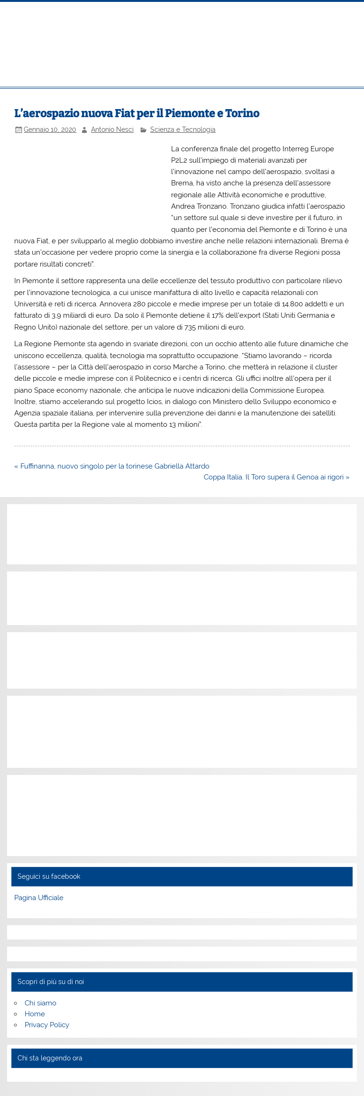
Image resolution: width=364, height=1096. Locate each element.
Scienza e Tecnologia (183, 129)
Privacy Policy (47, 1025)
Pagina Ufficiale (39, 897)
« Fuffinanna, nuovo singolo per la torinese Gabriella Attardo (111, 466)
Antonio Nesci (112, 129)
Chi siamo (40, 1003)
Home (35, 1014)
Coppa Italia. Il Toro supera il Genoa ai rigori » (277, 477)
